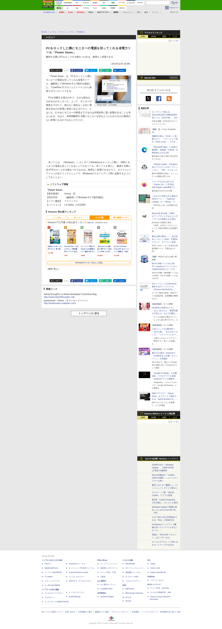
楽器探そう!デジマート (109, 568)
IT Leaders (49, 577)
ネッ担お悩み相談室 (52, 585)
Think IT (48, 564)
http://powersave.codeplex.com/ (60, 303)
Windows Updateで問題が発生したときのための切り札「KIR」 (164, 510)
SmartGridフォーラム (77, 564)
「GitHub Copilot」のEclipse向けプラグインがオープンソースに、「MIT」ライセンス (165, 167)
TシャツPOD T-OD (108, 572)
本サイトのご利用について (51, 612)
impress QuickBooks (158, 572)
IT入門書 (99, 217)
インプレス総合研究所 (53, 572)
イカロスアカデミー (133, 581)
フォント (155, 12)
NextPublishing (74, 597)
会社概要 (135, 612)
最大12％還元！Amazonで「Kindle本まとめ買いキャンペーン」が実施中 (164, 356)
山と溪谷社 (101, 581)
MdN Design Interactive (134, 593)
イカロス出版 (127, 560)
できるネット (50, 597)
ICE (148, 560)
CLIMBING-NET (106, 589)
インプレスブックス (76, 592)
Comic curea (155, 568)
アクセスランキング (153, 32)
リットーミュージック (108, 564)
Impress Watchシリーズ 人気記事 (159, 413)
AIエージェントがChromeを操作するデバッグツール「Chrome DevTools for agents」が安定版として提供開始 (165, 289)
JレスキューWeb (131, 577)
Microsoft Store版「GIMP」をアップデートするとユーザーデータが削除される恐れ (165, 216)
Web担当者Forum (51, 568)
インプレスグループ (149, 612)
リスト (66, 70)
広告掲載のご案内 (85, 612)
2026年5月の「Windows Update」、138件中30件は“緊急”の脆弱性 (163, 468)
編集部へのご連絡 (102, 612)
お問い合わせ (70, 612)
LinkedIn (122, 70)
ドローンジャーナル (52, 581)
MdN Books (129, 589)
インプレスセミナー (76, 577)
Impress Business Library (78, 572)
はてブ (93, 70)
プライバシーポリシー (120, 612)
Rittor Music (102, 560)
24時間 (153, 36)
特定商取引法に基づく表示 (170, 612)
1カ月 (175, 36)
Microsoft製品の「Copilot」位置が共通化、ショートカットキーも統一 (165, 478)
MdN (124, 585)
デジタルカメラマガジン (54, 593)
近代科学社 (101, 593)
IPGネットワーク (154, 585)
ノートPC (56, 217)
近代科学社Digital (107, 597)
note (107, 70)
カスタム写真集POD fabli (160, 592)
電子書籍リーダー (121, 217)
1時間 (143, 36)
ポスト (58, 70)
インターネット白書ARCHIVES (57, 602)
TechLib (128, 601)
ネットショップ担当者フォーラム (82, 568)
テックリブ (126, 597)
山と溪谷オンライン (108, 585)
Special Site (150, 78)
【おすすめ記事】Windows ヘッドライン (161, 459)
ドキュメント (128, 12)
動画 (146, 12)
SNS (138, 12)
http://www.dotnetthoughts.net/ (59, 297)
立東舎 (102, 577)
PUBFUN (151, 577)
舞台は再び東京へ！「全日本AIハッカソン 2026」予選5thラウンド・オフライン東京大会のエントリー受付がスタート (165, 242)
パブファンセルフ (157, 580)
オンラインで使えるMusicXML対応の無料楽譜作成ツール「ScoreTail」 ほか (165, 115)
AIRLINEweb (130, 564)
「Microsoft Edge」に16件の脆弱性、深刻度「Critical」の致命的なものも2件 (165, 150)
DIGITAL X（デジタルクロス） (80, 581)
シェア (78, 70)
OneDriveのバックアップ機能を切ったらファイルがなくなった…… (165, 527)
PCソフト (78, 217)
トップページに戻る (89, 313)
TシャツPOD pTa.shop (159, 588)
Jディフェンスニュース (134, 568)
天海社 (152, 564)
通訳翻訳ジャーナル (133, 572)
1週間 (164, 36)
